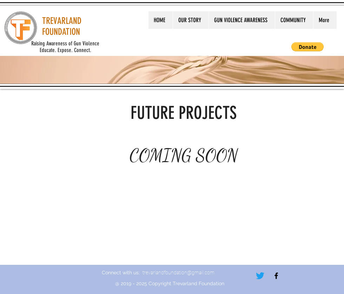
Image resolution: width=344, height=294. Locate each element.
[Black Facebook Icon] (276, 275)
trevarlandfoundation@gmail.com (178, 272)
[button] (307, 46)
